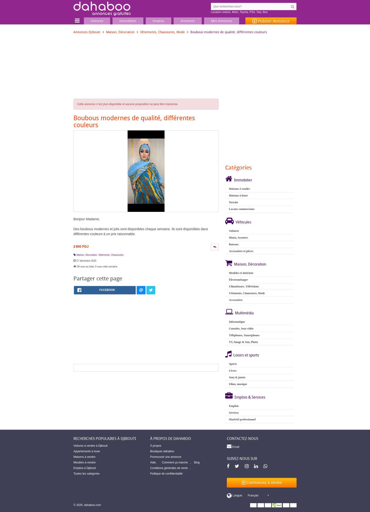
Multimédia (244, 313)
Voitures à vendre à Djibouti (90, 445)
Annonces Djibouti (86, 32)
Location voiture (221, 12)
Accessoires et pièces (241, 251)
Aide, (153, 462)
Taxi (258, 12)
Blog (197, 462)
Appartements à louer (86, 451)
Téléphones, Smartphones (244, 335)
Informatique (237, 321)
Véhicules (243, 222)
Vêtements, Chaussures (111, 255)
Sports (233, 364)
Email (233, 446)
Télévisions (252, 286)
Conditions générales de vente (169, 468)
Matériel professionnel (242, 419)
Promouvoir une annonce (165, 457)
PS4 (252, 12)
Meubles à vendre (84, 462)
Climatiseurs (236, 286)
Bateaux (234, 244)
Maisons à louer (238, 195)
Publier (271, 21)
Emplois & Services (250, 397)
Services (234, 412)
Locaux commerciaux (241, 209)
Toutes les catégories (86, 473)
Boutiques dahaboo (162, 451)
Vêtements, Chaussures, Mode (162, 32)
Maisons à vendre (239, 188)
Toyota (244, 12)
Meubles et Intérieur (241, 273)
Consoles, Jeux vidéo (241, 328)
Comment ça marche (175, 462)
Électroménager (238, 279)
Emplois (234, 406)
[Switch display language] (248, 495)
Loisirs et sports (246, 355)
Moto (235, 12)
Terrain (233, 202)
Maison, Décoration (120, 32)
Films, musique (238, 384)
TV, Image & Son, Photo (243, 342)
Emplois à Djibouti (84, 468)
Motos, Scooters (238, 237)
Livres (232, 370)
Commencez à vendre (262, 483)
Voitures (234, 231)
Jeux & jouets (237, 377)
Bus (265, 12)
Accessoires (235, 300)
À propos (155, 445)
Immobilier (243, 180)
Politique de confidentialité (166, 473)
